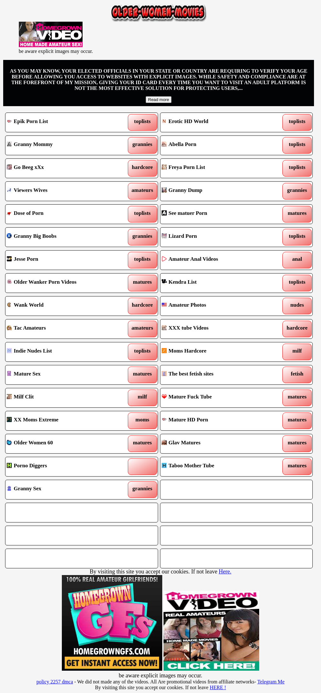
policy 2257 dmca (54, 681)
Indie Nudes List (61, 352)
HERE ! (218, 687)
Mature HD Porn (216, 420)
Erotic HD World (216, 122)
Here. (225, 571)
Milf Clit (61, 398)
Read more (158, 99)
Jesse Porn (61, 260)
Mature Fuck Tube (216, 398)
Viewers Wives (61, 191)
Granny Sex (61, 489)
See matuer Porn (216, 214)
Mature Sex (61, 375)
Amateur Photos (216, 306)
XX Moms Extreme (61, 420)
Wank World (61, 306)
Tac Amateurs (61, 329)
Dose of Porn (61, 214)
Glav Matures (216, 443)
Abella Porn (216, 145)
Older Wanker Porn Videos (61, 283)
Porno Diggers (61, 466)
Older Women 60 (61, 443)
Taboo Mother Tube (216, 466)
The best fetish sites (216, 375)
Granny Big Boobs (61, 237)
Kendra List (216, 283)
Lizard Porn (216, 237)
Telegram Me (271, 681)
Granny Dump (216, 191)
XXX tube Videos (216, 329)
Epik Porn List (61, 122)
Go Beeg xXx (61, 168)
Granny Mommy (61, 145)
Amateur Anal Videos (216, 260)
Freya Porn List (216, 168)
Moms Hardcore (216, 352)
